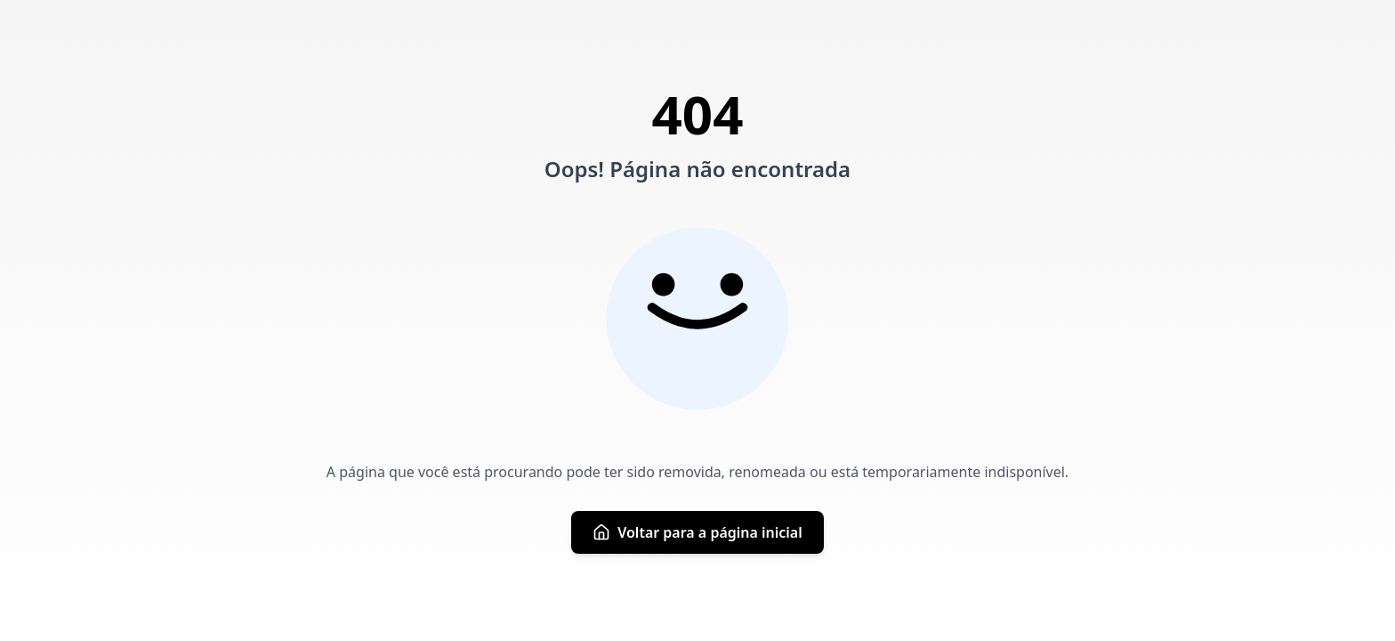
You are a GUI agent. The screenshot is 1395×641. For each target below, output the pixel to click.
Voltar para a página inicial (697, 532)
